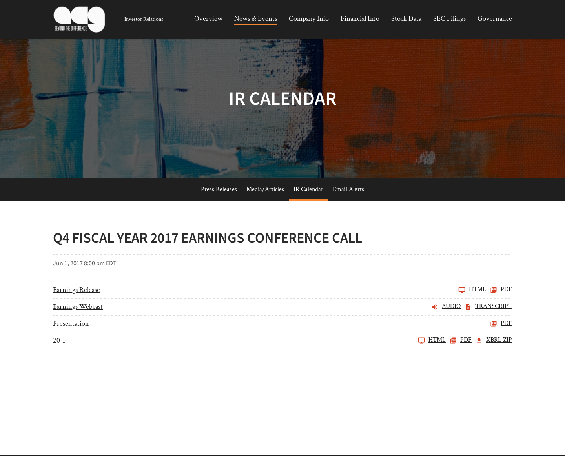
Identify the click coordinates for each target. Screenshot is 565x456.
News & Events (255, 18)
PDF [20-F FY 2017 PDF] (461, 358)
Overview (208, 18)
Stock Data (406, 18)
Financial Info (360, 18)
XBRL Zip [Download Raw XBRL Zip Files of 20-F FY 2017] (494, 358)
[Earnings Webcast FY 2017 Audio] (257, 324)
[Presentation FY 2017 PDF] (282, 341)
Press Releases (219, 207)
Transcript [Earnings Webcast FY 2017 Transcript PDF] (488, 324)
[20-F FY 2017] (249, 358)
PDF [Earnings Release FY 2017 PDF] (501, 308)
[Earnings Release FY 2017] (269, 308)
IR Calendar (308, 207)
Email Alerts (348, 207)
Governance (495, 18)
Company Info (309, 18)
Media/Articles (265, 207)
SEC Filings (449, 18)
